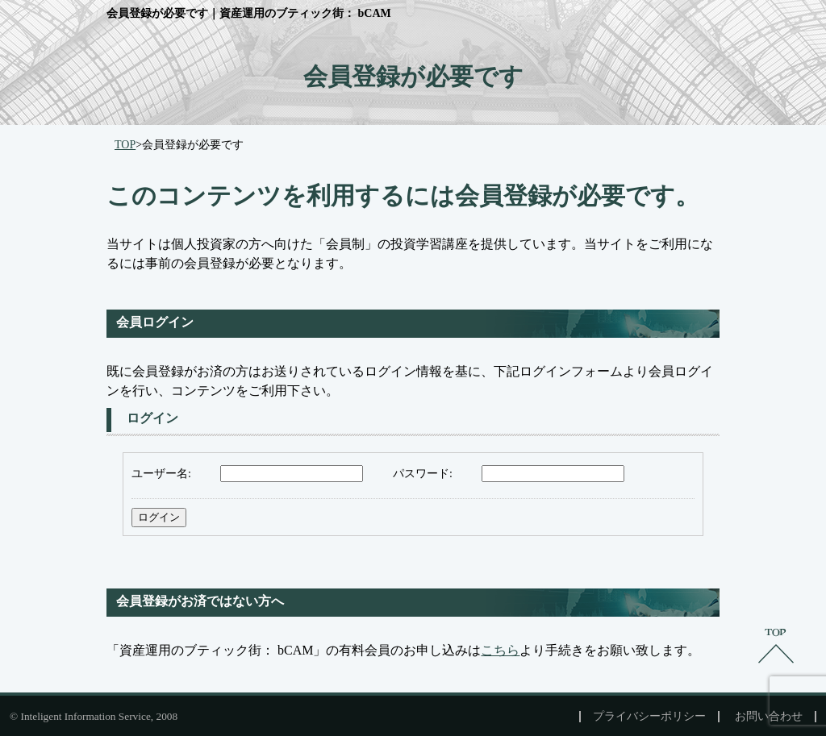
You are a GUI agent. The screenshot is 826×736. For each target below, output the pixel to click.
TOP (125, 145)
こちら (500, 650)
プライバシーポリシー (649, 716)
